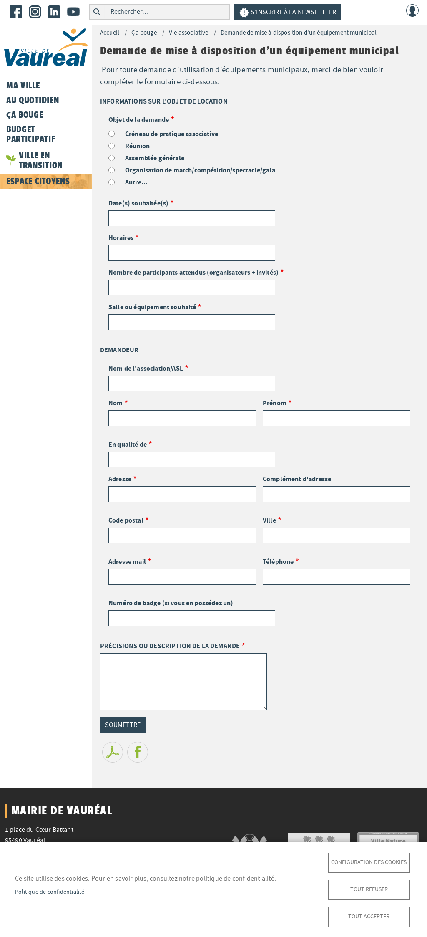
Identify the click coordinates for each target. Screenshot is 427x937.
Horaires (120, 237)
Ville (269, 520)
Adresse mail (127, 561)
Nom (115, 403)
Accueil (109, 33)
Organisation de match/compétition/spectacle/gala (200, 170)
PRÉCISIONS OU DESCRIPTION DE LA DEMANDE (170, 646)
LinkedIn (54, 11)
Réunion (137, 145)
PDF (112, 752)
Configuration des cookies (369, 862)
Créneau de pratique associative (171, 133)
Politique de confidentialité (50, 891)
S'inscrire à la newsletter (287, 13)
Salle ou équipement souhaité (152, 307)
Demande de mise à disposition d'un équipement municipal (299, 33)
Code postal (125, 520)
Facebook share (137, 752)
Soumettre (123, 725)
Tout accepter (368, 916)
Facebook (16, 11)
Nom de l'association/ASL (145, 368)
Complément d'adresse (297, 479)
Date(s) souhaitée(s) (138, 203)
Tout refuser (369, 889)
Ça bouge (143, 33)
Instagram (35, 11)
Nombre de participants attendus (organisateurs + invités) (193, 272)
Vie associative (188, 33)
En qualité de (127, 444)
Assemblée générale (154, 158)
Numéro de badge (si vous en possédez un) (170, 603)
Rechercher (97, 12)
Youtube (73, 11)
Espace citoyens (38, 181)
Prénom (274, 403)
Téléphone (278, 561)
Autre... (136, 182)
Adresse (119, 479)
